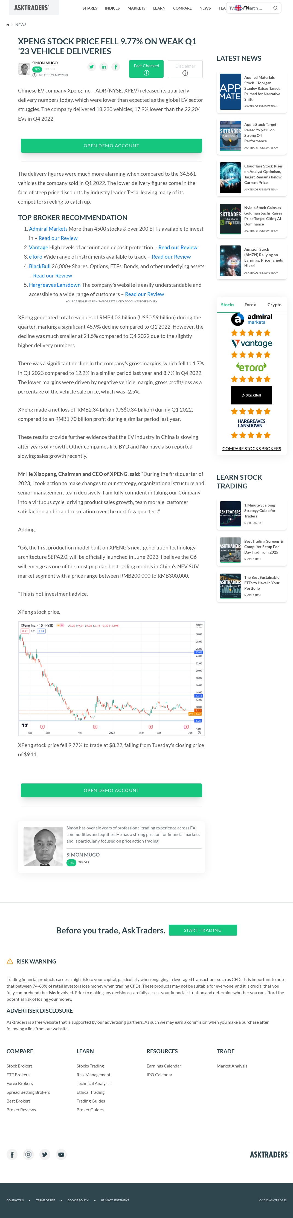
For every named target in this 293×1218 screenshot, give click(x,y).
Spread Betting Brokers (29, 1092)
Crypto (274, 299)
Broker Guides (90, 1109)
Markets (136, 8)
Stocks (227, 299)
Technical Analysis (94, 1083)
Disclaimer (185, 69)
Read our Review (58, 238)
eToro (35, 256)
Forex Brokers (20, 1083)
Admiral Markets (48, 228)
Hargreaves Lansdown (54, 285)
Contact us (18, 1200)
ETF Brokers (18, 1074)
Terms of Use (48, 1200)
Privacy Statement (112, 1200)
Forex (250, 299)
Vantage (39, 247)
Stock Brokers (20, 1065)
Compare (182, 8)
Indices (112, 8)
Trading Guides (91, 1100)
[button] (242, 7)
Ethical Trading (91, 1092)
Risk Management (94, 1074)
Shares (90, 8)
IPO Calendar (159, 1074)
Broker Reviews (21, 1109)
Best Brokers (19, 1100)
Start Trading (201, 930)
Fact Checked (146, 69)
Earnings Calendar (164, 1065)
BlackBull (40, 266)
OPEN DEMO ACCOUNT (112, 145)
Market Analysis (232, 1065)
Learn (159, 8)
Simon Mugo (45, 62)
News (205, 8)
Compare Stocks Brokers (251, 442)
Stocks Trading (90, 1065)
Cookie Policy (79, 1200)
